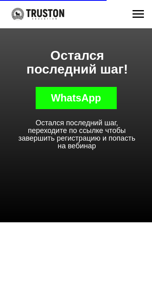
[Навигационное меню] (138, 14)
